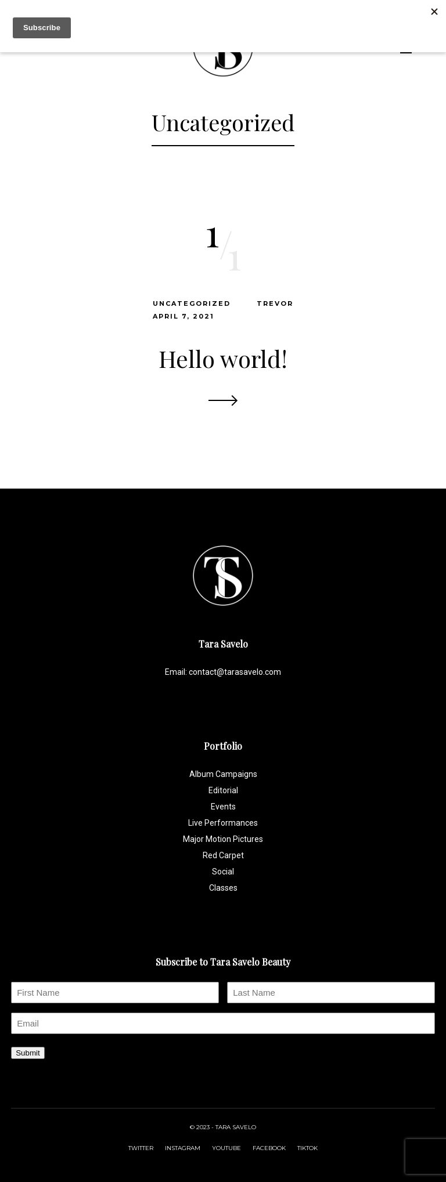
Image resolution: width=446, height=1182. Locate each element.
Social (223, 871)
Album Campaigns (223, 774)
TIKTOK (307, 1148)
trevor (275, 303)
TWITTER (140, 1148)
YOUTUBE (226, 1148)
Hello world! (223, 358)
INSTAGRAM (182, 1148)
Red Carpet (223, 855)
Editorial (223, 790)
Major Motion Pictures (223, 839)
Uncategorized (192, 303)
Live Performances (223, 822)
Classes (223, 887)
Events (223, 806)
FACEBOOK (269, 1148)
